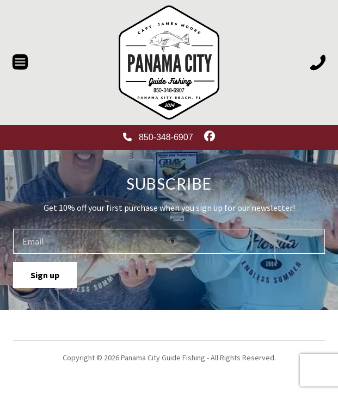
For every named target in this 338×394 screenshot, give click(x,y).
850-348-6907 (158, 137)
